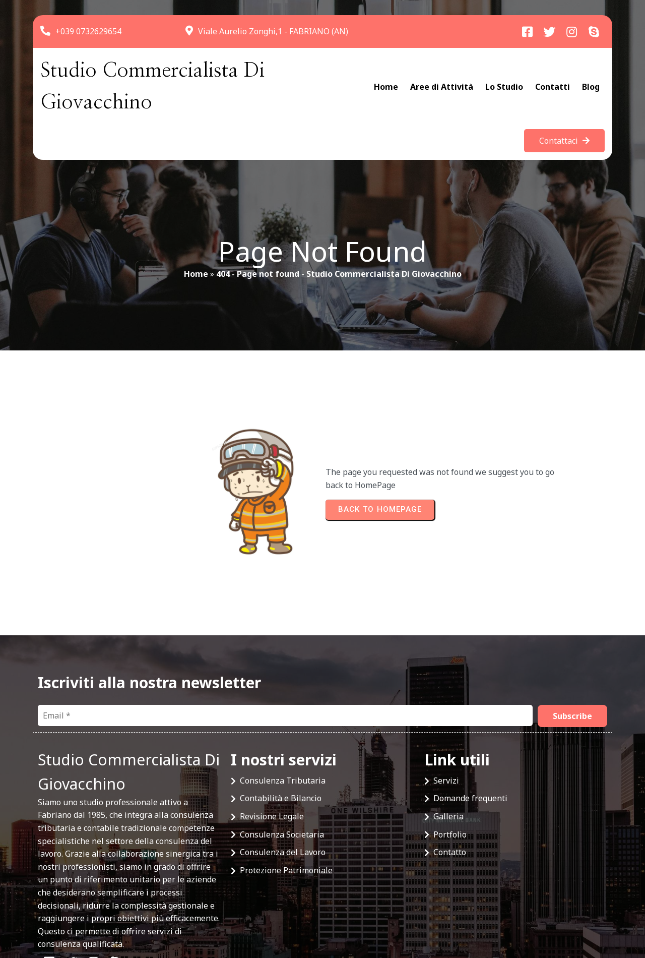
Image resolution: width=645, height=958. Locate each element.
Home (196, 242)
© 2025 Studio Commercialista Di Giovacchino (124, 913)
